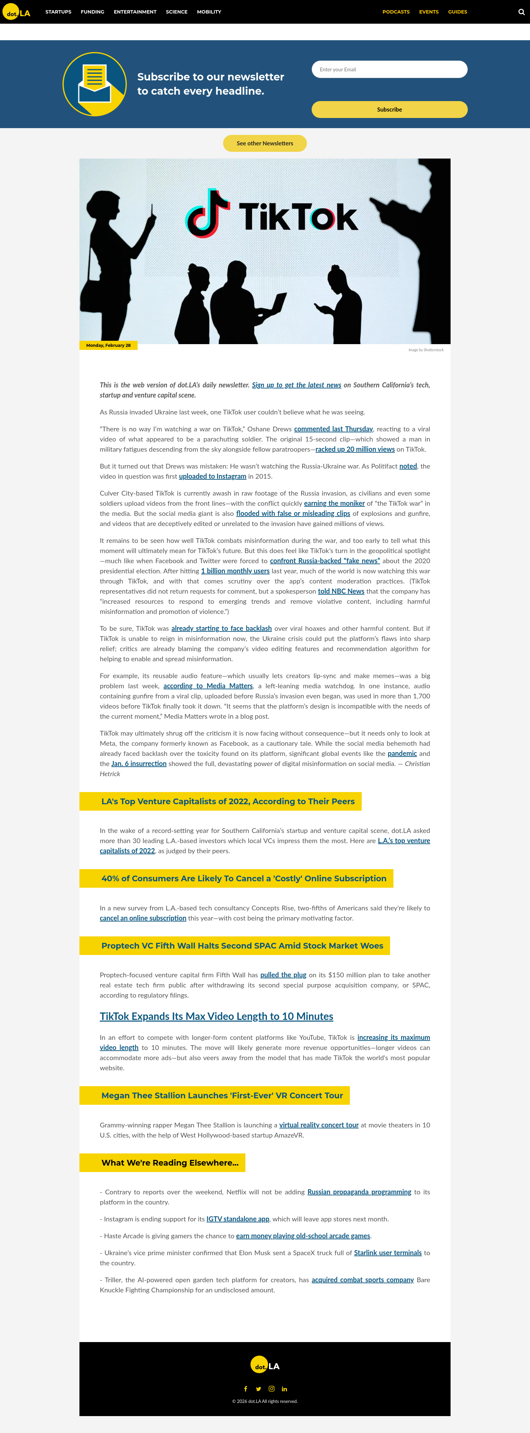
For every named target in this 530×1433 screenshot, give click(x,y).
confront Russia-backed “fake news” (325, 560)
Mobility (209, 12)
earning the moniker (334, 503)
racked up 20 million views (355, 449)
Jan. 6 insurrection (139, 763)
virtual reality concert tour (319, 1125)
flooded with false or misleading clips (293, 513)
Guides (457, 12)
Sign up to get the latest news (296, 385)
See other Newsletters (265, 143)
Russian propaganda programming (359, 1192)
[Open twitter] (258, 1389)
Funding (92, 12)
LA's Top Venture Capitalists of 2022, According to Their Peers (228, 801)
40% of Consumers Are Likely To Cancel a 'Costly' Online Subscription (244, 878)
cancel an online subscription (143, 918)
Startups (59, 12)
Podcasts (396, 12)
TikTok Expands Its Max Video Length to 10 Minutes (216, 1016)
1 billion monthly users (235, 571)
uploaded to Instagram (212, 476)
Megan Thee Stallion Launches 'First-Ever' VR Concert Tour (222, 1095)
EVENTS (429, 12)
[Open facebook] (245, 1389)
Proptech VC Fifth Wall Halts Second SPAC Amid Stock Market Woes (242, 946)
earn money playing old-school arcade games (303, 1236)
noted (408, 466)
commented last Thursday (333, 429)
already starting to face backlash (222, 628)
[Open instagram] (271, 1389)
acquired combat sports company (363, 1279)
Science (177, 12)
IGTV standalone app (238, 1219)
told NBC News (341, 591)
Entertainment (135, 12)
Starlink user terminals (388, 1252)
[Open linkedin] (284, 1389)
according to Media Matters (208, 686)
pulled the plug (283, 975)
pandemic (402, 753)
